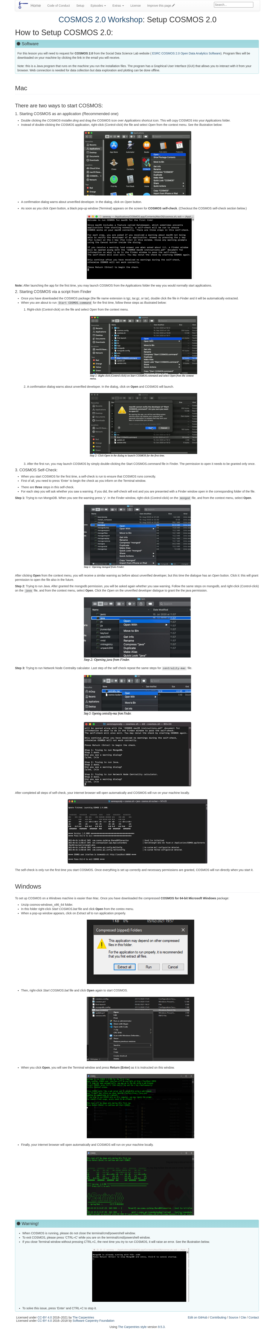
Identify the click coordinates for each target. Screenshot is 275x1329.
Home (36, 5)
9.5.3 (161, 1327)
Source (233, 1317)
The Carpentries (83, 1317)
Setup (80, 5)
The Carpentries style (132, 1327)
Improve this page (161, 5)
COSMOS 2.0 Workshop (100, 19)
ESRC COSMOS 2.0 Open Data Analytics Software (186, 53)
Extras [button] (118, 5)
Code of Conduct (58, 5)
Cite (243, 1317)
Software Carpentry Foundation (94, 1320)
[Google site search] (233, 5)
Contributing (218, 1317)
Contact (254, 1317)
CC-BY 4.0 (45, 1317)
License (135, 5)
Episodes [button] (98, 5)
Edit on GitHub (197, 1317)
